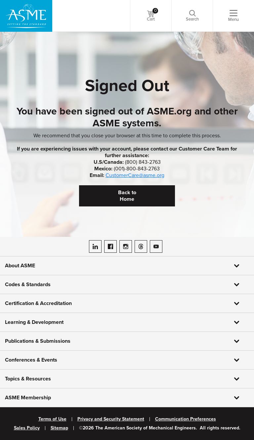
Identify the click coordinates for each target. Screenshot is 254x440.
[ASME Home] (26, 16)
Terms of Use (52, 419)
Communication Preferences (185, 419)
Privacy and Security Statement (110, 419)
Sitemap (59, 428)
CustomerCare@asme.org (135, 175)
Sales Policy (27, 428)
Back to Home (127, 195)
